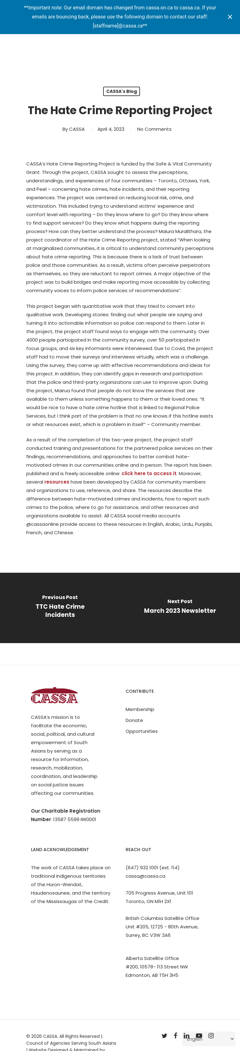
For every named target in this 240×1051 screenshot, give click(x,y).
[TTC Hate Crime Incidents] (60, 608)
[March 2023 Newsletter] (180, 608)
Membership (140, 709)
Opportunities (142, 731)
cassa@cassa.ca (145, 876)
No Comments (154, 129)
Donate (134, 720)
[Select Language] (208, 1039)
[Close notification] (230, 17)
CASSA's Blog (121, 91)
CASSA (77, 129)
